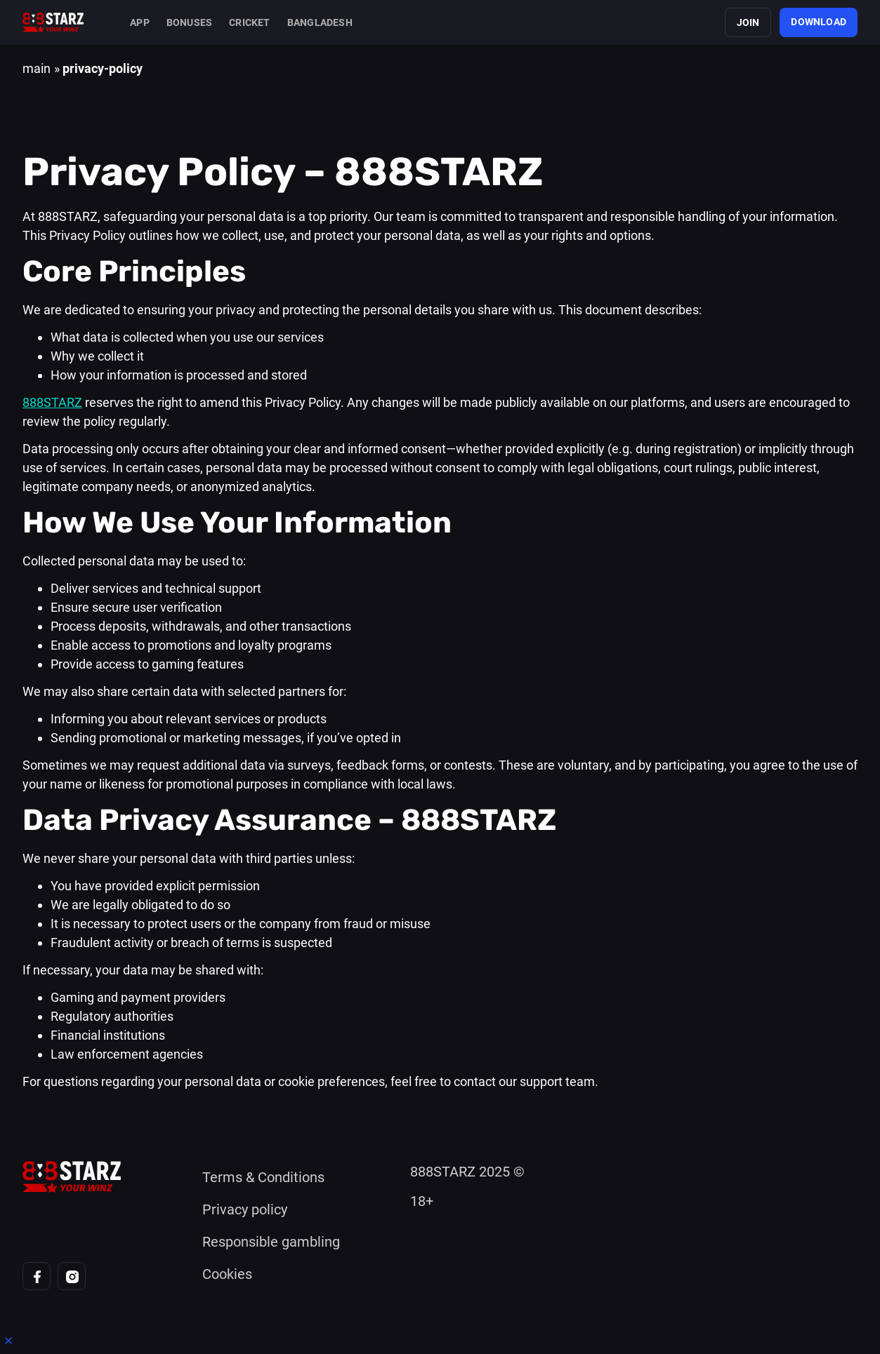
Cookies (227, 1274)
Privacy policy (244, 1209)
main (36, 68)
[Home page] (53, 22)
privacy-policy (103, 68)
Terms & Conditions (263, 1177)
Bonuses (189, 22)
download (818, 21)
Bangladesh (320, 22)
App (140, 22)
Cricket (249, 22)
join (748, 22)
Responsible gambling (271, 1241)
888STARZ (52, 402)
